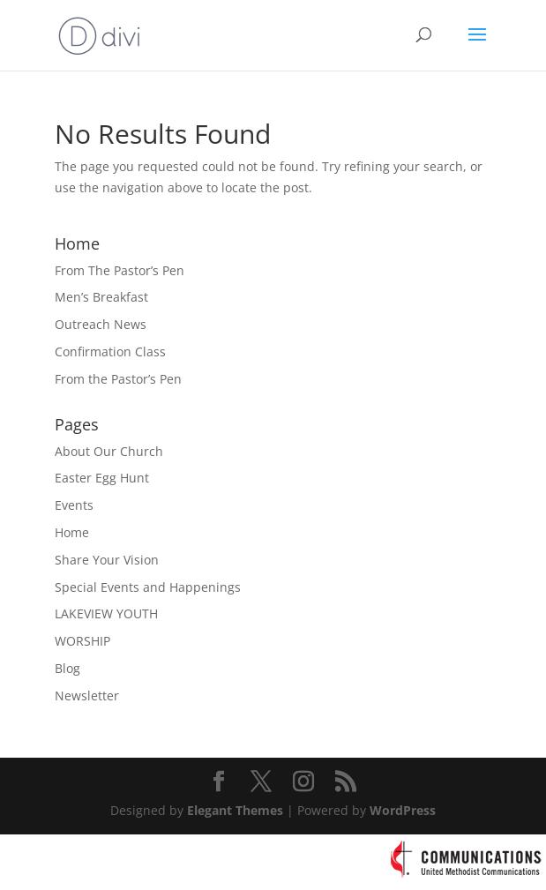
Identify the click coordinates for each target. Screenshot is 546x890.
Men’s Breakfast (101, 296)
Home (72, 532)
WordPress (403, 810)
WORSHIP (82, 640)
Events (74, 505)
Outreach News (100, 324)
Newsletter (87, 695)
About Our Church (109, 451)
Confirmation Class (110, 351)
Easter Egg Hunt (102, 477)
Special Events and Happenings (148, 587)
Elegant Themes (235, 810)
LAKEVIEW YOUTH (106, 613)
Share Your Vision (107, 559)
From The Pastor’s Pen (119, 270)
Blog (67, 668)
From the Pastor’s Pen (118, 378)
